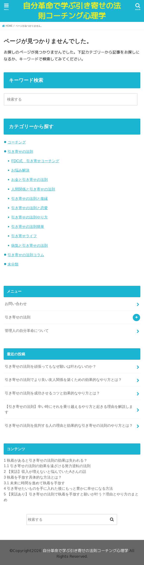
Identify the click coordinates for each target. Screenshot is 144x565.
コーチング (17, 142)
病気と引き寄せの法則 (29, 245)
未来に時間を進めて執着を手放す (34, 483)
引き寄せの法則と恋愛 (29, 208)
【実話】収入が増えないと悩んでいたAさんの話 (45, 471)
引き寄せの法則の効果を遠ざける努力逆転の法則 (47, 466)
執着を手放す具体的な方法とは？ (33, 477)
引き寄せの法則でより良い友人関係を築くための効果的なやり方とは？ (63, 380)
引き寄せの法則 (20, 151)
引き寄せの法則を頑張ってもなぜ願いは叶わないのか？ (50, 366)
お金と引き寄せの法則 (29, 179)
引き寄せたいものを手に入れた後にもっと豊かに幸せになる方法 (58, 488)
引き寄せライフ (24, 236)
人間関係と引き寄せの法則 (33, 189)
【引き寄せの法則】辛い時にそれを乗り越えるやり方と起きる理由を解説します (69, 409)
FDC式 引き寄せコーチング (35, 161)
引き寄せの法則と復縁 (29, 198)
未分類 (13, 264)
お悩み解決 (20, 170)
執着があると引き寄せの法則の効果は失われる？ (45, 460)
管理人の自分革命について (27, 330)
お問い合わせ (16, 304)
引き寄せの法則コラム (26, 255)
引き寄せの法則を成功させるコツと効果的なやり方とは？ (52, 393)
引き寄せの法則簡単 (27, 226)
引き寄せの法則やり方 (29, 217)
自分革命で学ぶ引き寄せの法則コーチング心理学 (72, 11)
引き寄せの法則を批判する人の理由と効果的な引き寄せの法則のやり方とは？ (69, 425)
